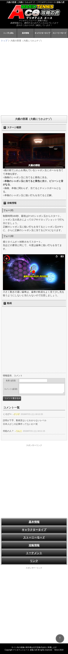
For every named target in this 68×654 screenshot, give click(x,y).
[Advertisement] (34, 78)
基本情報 (25, 33)
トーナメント (34, 552)
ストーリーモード (59, 33)
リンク (34, 560)
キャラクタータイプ (42, 33)
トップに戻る (8, 33)
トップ (4, 40)
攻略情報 (34, 545)
